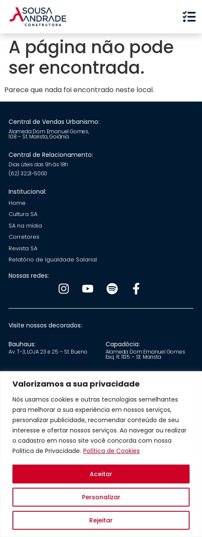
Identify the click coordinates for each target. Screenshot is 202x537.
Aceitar (101, 474)
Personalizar (101, 497)
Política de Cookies (111, 451)
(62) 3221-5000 (28, 173)
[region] (101, 454)
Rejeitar (101, 520)
